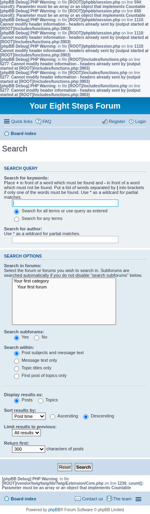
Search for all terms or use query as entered (61, 210)
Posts (23, 399)
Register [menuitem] (117, 121)
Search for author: (23, 228)
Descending (98, 415)
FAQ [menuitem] (46, 121)
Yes (21, 337)
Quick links (21, 121)
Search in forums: (23, 265)
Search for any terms (38, 218)
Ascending (64, 415)
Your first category (64, 281)
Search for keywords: (26, 177)
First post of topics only (40, 375)
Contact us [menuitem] (92, 498)
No (40, 337)
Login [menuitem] (140, 121)
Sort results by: (20, 410)
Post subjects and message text (49, 352)
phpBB (54, 510)
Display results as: (23, 394)
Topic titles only (32, 367)
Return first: (16, 443)
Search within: (19, 347)
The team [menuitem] (122, 498)
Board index (23, 498)
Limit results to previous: (30, 426)
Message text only (35, 360)
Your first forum (64, 287)
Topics (48, 399)
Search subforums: (24, 331)
